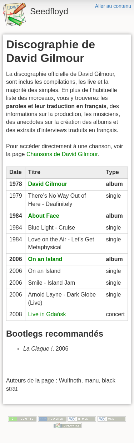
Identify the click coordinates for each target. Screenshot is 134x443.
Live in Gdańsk (47, 314)
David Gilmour (47, 184)
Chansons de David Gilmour (62, 154)
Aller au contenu (113, 6)
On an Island (45, 259)
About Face (43, 216)
